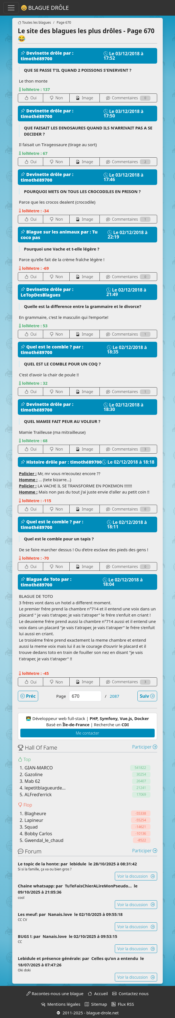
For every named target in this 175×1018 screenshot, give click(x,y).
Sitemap (96, 1004)
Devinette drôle (42, 53)
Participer (144, 747)
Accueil (98, 993)
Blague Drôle (45, 8)
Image (84, 97)
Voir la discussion (136, 876)
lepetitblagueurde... (45, 788)
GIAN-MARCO (39, 768)
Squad (31, 827)
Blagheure (35, 813)
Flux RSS (122, 1004)
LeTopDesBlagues (40, 295)
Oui (31, 97)
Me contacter (87, 733)
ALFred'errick (38, 794)
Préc (28, 696)
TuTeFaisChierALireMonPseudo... (99, 886)
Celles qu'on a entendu (115, 958)
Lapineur (34, 820)
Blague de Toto (41, 579)
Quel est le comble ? (47, 347)
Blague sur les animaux (51, 232)
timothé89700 (36, 59)
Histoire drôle (40, 462)
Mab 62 (32, 781)
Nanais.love (60, 914)
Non (56, 97)
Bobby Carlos (38, 834)
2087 (114, 696)
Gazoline (34, 774)
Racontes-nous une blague (54, 993)
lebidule (78, 864)
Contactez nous (130, 993)
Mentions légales (60, 1004)
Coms (128, 97)
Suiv (147, 696)
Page (61, 696)
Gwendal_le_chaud (44, 840)
